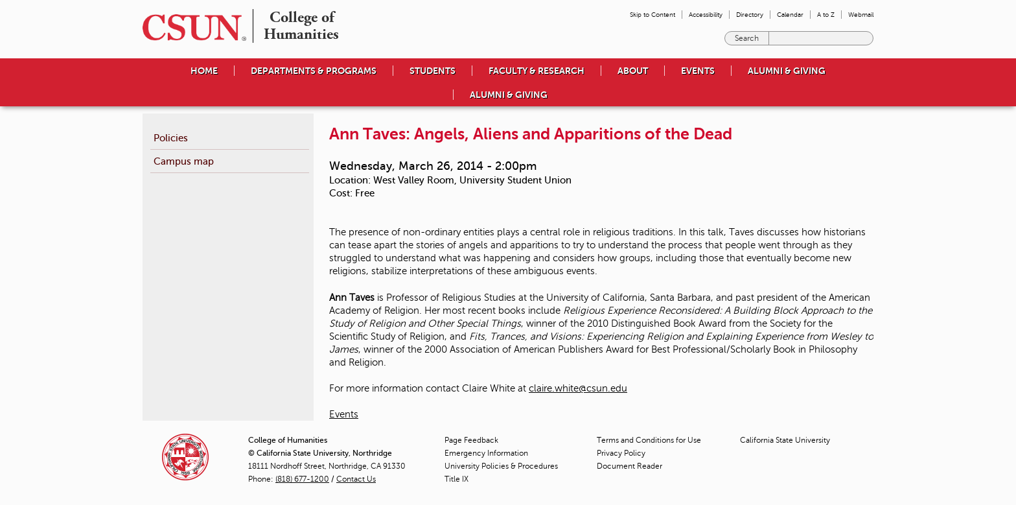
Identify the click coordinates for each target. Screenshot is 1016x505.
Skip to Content (652, 14)
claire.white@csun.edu (578, 388)
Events (343, 414)
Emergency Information (486, 453)
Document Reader (629, 466)
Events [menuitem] (698, 70)
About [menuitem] (633, 70)
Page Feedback (471, 440)
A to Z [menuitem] (826, 14)
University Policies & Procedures (501, 466)
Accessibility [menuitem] (705, 14)
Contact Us (356, 479)
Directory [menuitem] (749, 14)
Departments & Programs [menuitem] (313, 70)
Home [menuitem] (204, 70)
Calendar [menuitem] (790, 14)
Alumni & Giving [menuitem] (787, 70)
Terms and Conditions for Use (649, 440)
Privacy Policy (621, 453)
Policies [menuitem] (171, 137)
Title (456, 479)
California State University (785, 440)
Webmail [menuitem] (860, 14)
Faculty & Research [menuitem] (536, 70)
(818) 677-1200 (302, 479)
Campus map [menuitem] (184, 161)
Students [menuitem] (433, 70)
